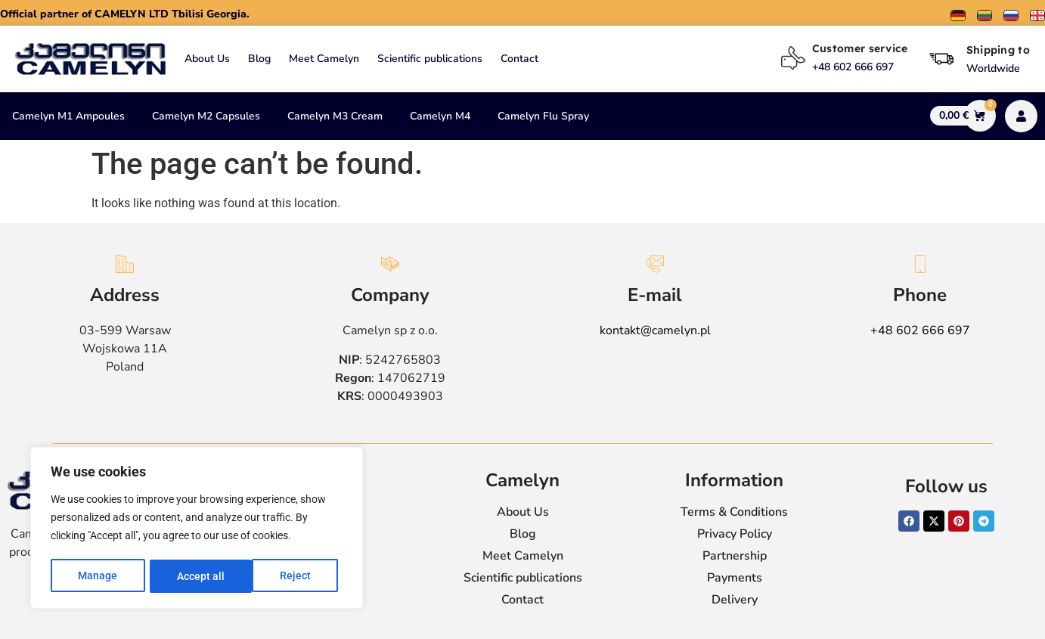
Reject (192, 576)
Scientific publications (429, 58)
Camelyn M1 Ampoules (68, 116)
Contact (519, 58)
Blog (259, 58)
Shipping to (998, 50)
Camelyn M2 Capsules (206, 116)
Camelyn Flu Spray (543, 116)
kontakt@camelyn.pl (655, 330)
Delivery (735, 599)
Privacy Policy (734, 533)
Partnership (734, 555)
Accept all (291, 576)
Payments (734, 577)
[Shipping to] (941, 59)
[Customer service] (793, 58)
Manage (97, 576)
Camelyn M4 (440, 116)
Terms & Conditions (734, 512)
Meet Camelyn (324, 58)
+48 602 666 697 (920, 330)
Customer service (860, 48)
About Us (207, 58)
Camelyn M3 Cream (335, 116)
